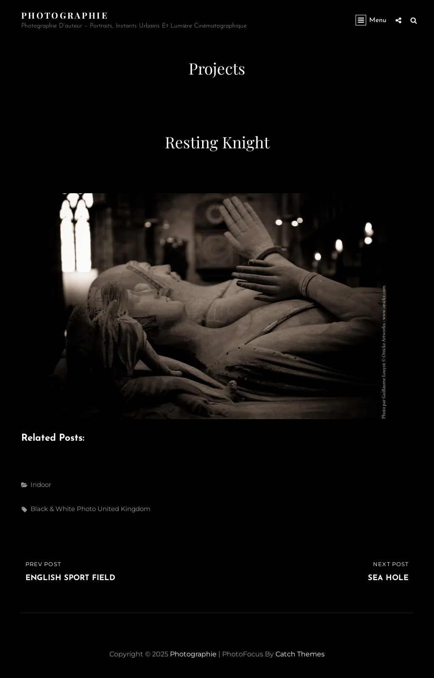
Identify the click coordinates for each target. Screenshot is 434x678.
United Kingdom (123, 509)
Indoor (41, 485)
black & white (53, 509)
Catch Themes (300, 654)
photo (86, 509)
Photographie (64, 15)
